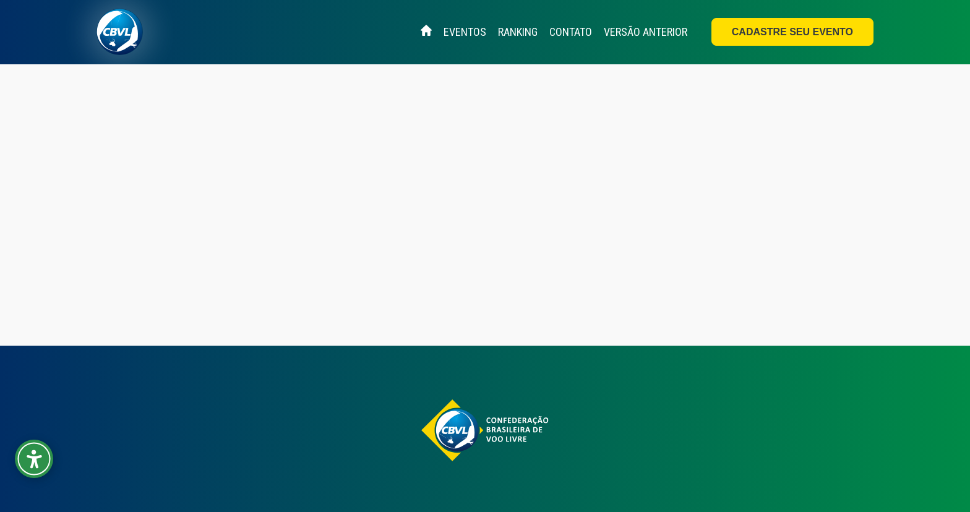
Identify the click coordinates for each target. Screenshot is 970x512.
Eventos (465, 31)
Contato (570, 31)
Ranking (518, 31)
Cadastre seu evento (792, 32)
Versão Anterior (645, 31)
